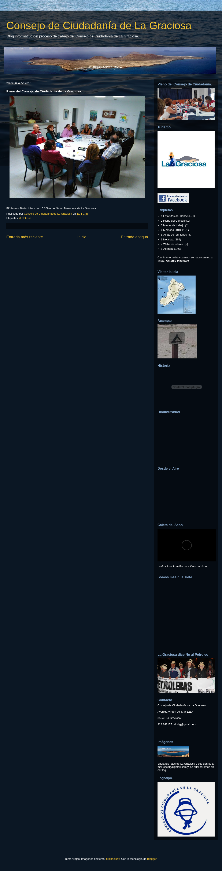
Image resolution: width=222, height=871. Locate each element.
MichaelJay (113, 858)
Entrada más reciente (24, 237)
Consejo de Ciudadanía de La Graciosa (99, 26)
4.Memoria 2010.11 (173, 230)
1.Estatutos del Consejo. (176, 216)
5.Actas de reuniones (174, 234)
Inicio (81, 237)
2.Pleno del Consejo (173, 220)
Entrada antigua (134, 237)
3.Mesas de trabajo (172, 225)
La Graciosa (165, 566)
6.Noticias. (25, 218)
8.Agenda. (167, 248)
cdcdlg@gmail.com (184, 724)
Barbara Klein (187, 566)
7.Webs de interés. (172, 244)
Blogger (151, 858)
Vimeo (204, 566)
